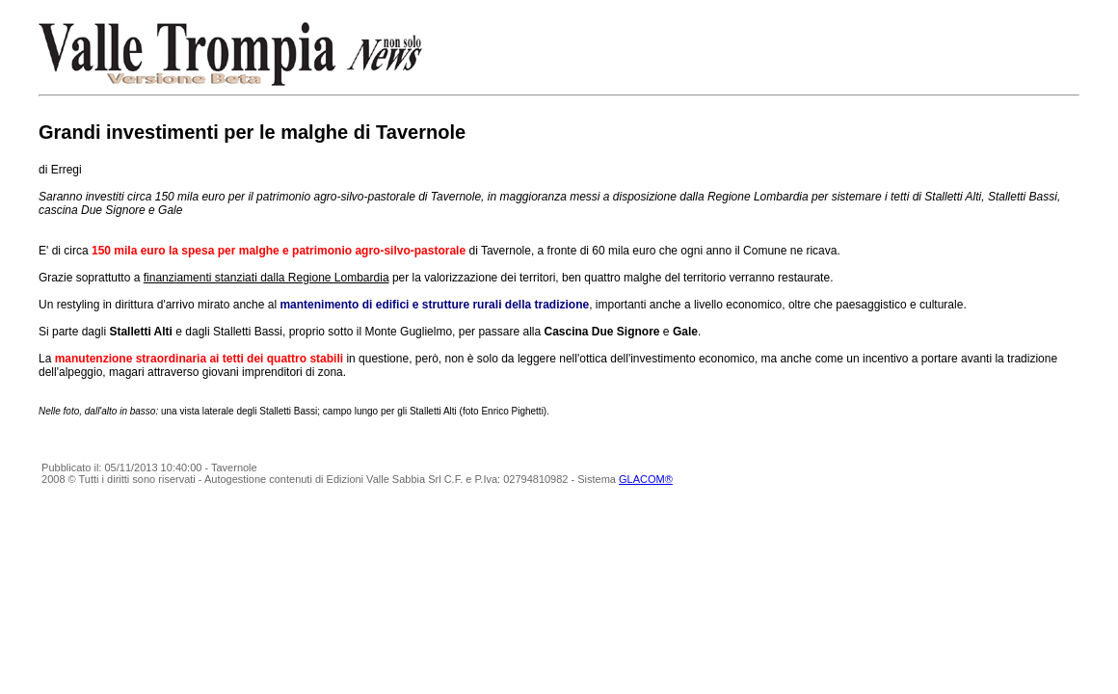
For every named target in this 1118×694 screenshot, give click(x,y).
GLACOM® (646, 479)
